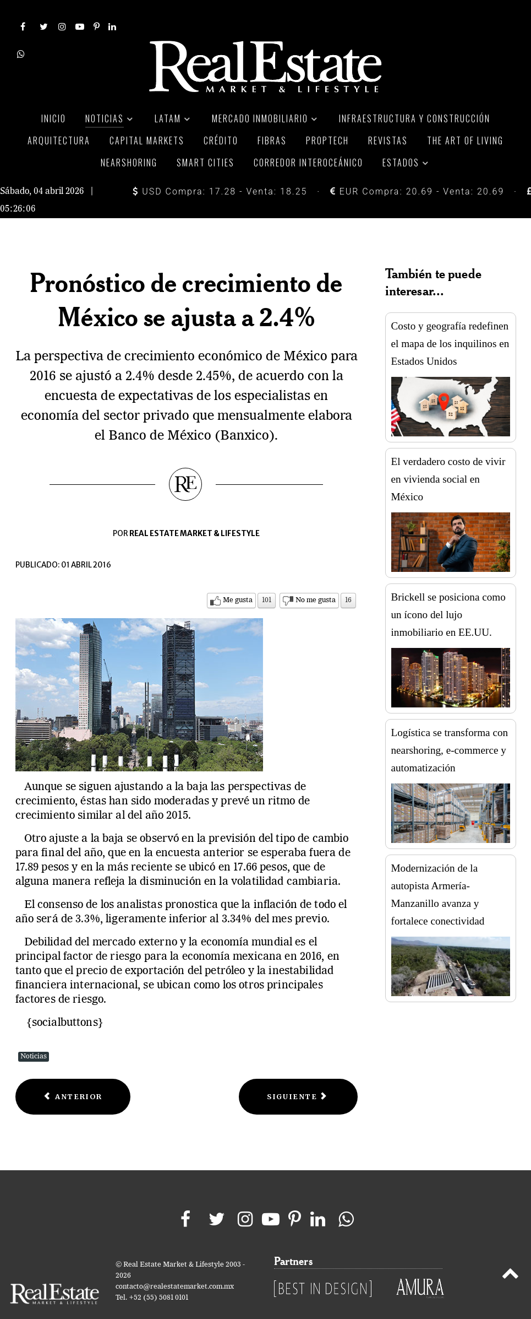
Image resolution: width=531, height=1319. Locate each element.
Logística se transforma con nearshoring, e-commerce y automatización (449, 725)
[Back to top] (510, 1250)
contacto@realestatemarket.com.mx (175, 1262)
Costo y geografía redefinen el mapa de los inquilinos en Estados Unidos (450, 319)
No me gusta (315, 575)
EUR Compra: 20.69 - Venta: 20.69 (417, 166)
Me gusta (238, 575)
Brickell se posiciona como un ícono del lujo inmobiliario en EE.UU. (448, 590)
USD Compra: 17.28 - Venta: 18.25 (220, 166)
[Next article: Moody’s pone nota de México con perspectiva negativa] (298, 1072)
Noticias (33, 1031)
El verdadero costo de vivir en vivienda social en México (448, 454)
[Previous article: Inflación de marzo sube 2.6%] (73, 1072)
